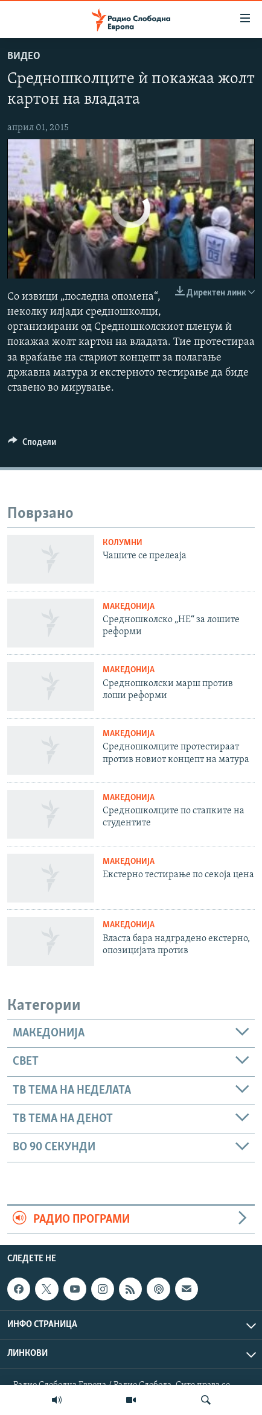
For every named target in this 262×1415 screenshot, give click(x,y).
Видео (23, 56)
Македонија (129, 606)
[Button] (32, 444)
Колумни (122, 542)
